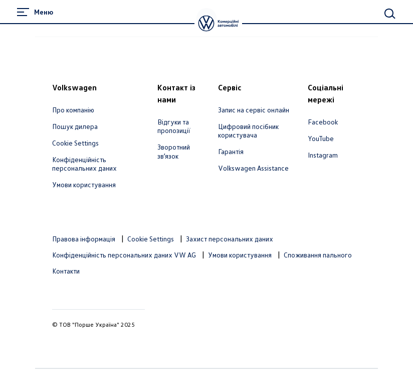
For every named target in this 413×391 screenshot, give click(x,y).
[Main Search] (390, 14)
